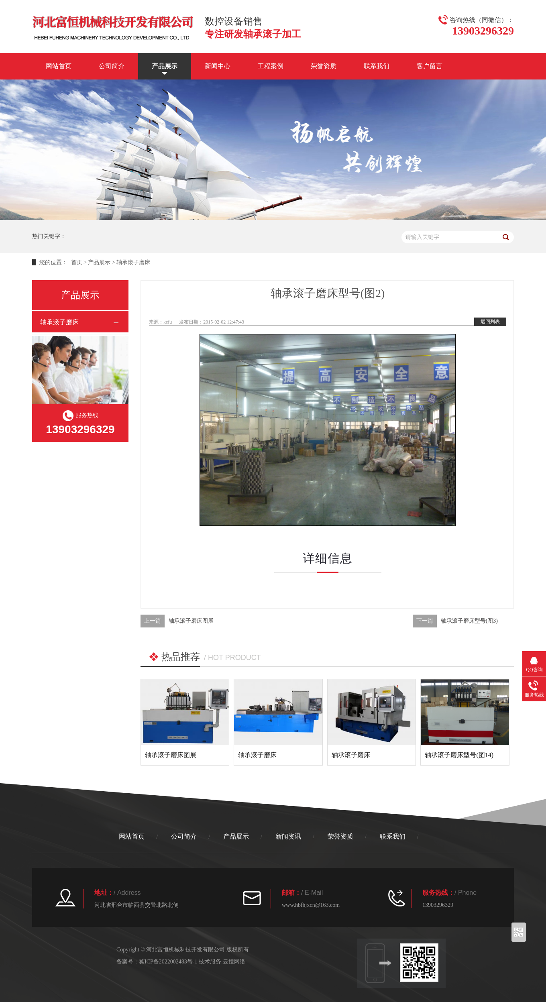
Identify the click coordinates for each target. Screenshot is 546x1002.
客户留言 (429, 66)
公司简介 (111, 66)
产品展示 (164, 66)
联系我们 (376, 66)
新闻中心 (217, 66)
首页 (76, 262)
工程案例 (270, 66)
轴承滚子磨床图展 (191, 621)
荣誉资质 (323, 66)
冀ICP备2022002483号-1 (168, 962)
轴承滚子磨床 (133, 262)
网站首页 (58, 66)
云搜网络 (234, 962)
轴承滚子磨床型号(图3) (469, 621)
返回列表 (490, 321)
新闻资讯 (288, 836)
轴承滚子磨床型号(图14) (459, 755)
